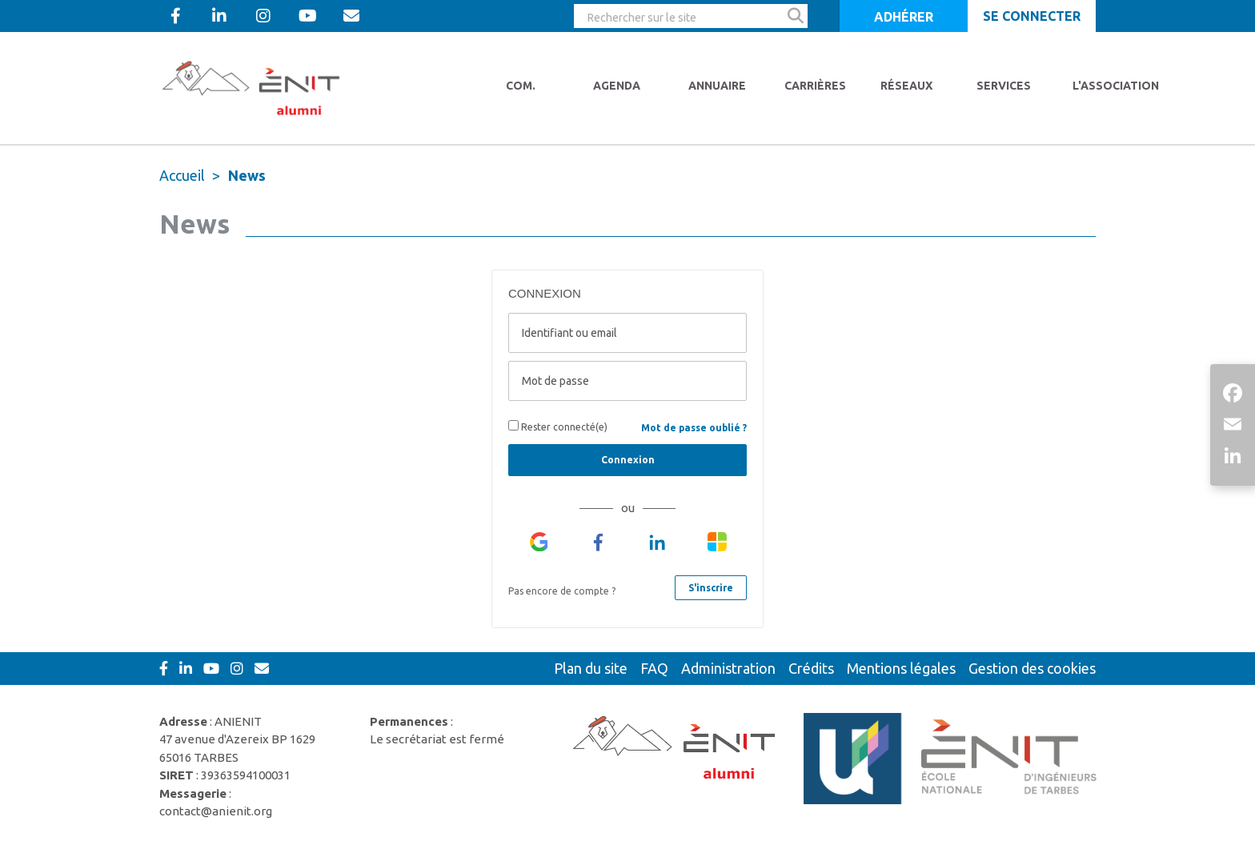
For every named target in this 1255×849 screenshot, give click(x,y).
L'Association (1116, 85)
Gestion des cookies (1032, 668)
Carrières (815, 85)
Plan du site (591, 668)
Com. (520, 85)
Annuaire (717, 85)
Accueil (182, 175)
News (247, 175)
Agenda (616, 85)
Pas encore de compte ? (561, 591)
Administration (728, 668)
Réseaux (906, 85)
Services (1003, 85)
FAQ (654, 668)
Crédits (811, 668)
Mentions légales (901, 668)
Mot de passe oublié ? (694, 427)
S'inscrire (710, 588)
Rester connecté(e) (557, 426)
